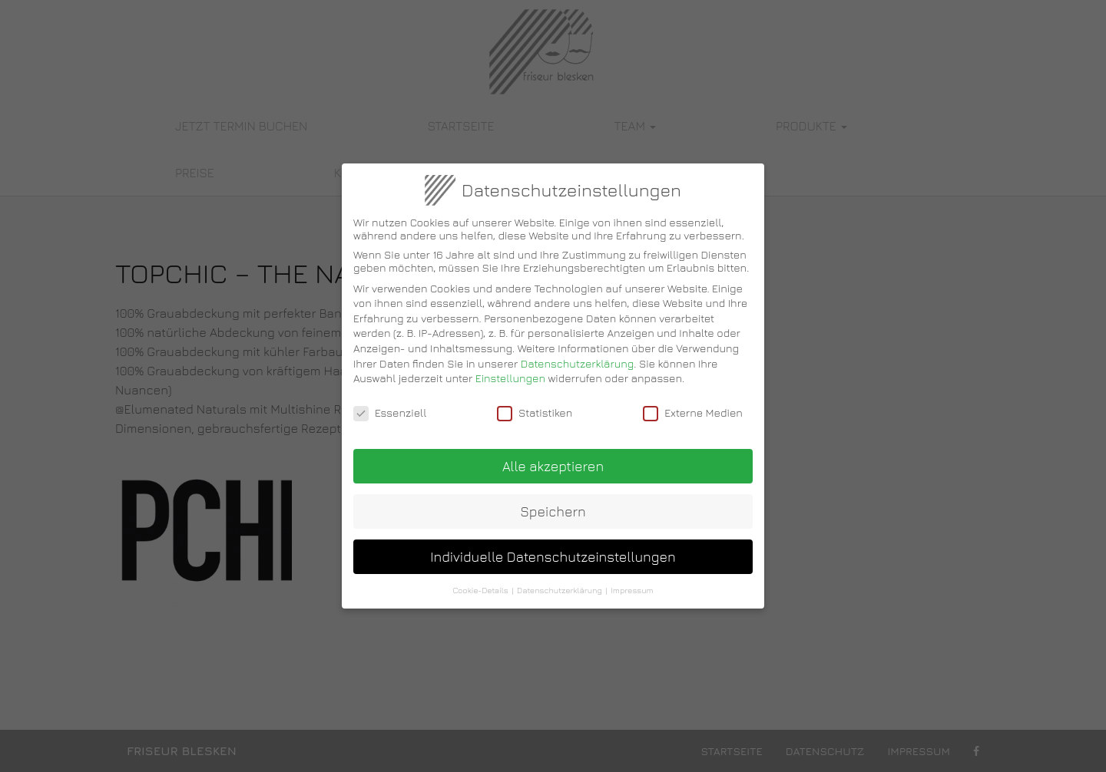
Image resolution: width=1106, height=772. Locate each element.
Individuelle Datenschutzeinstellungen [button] (552, 547)
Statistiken (534, 403)
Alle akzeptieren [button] (553, 457)
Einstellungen (510, 369)
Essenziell (389, 403)
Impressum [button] (632, 581)
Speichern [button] (553, 502)
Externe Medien (693, 403)
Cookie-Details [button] (480, 581)
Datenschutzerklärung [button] (559, 581)
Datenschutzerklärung (577, 354)
